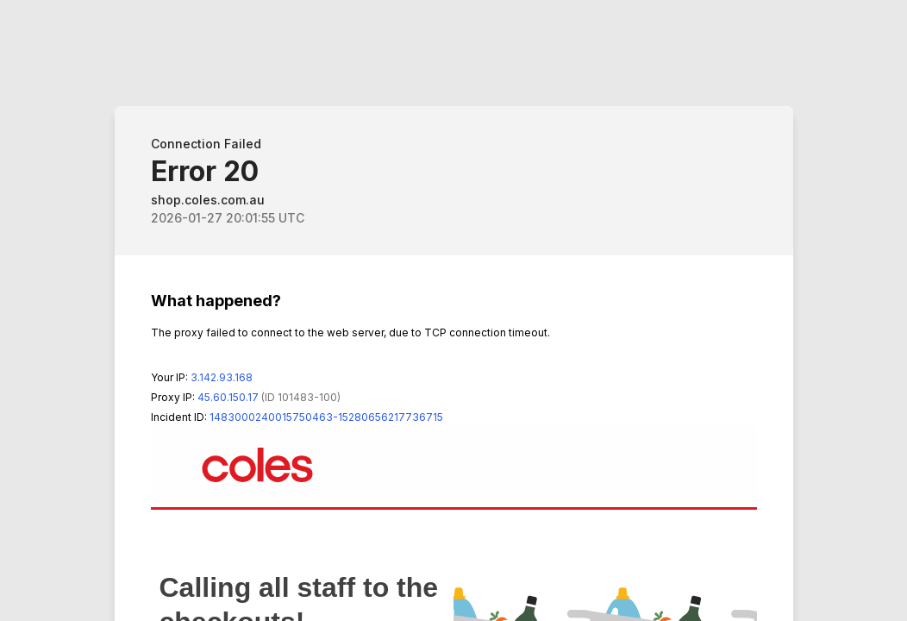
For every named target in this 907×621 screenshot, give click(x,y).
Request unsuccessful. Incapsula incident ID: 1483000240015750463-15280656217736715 (453, 310)
